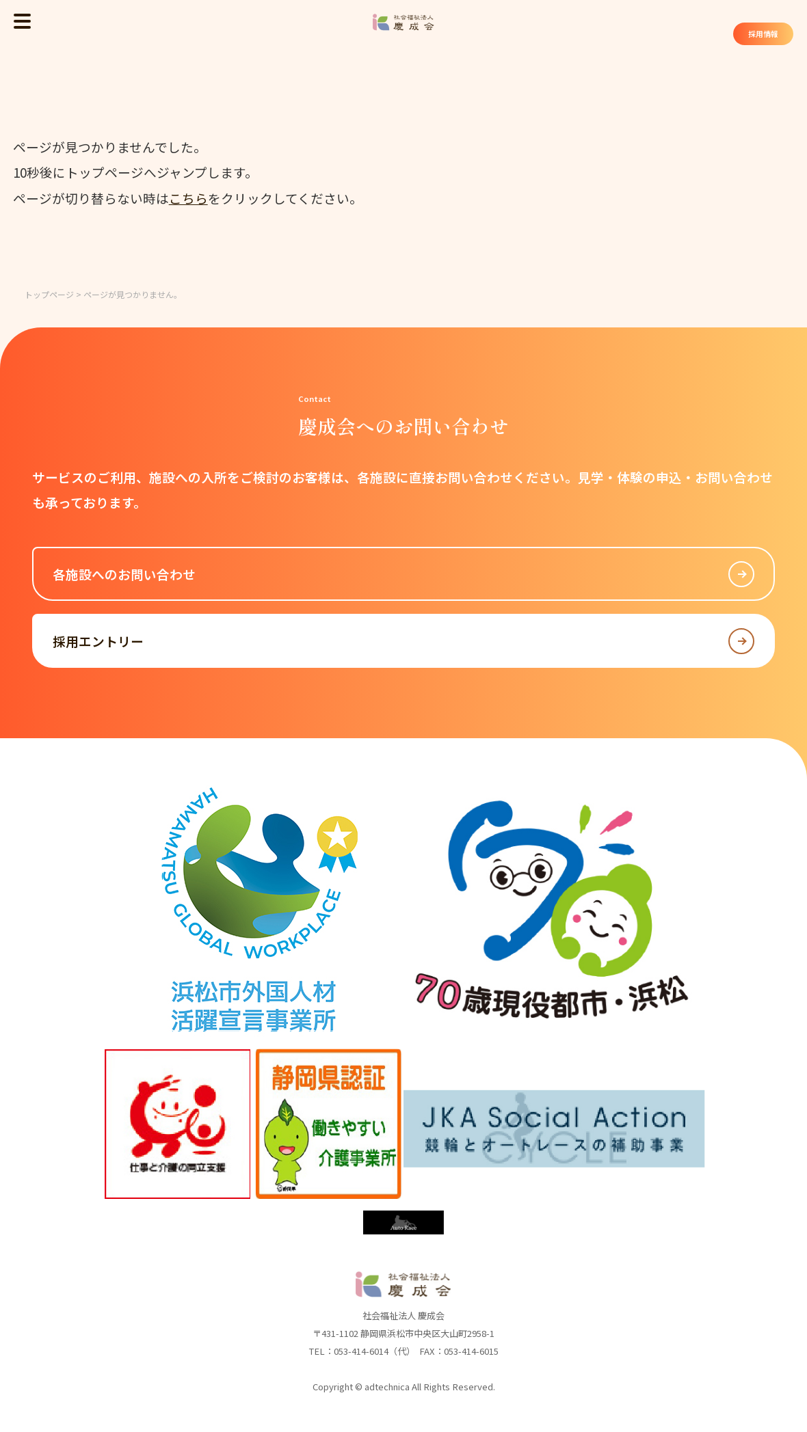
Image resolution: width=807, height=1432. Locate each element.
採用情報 (758, 35)
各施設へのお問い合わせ (404, 574)
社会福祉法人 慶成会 (403, 22)
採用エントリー (404, 641)
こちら (188, 198)
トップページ (49, 294)
